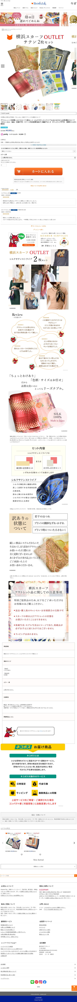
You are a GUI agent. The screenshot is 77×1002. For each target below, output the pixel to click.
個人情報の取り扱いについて (8, 971)
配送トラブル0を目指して (8, 929)
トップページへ (5, 978)
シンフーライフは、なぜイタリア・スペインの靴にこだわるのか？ (19, 951)
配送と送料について (46, 886)
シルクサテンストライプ (16, 29)
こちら (40, 731)
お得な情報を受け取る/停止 (8, 934)
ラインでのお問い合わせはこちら (53, 909)
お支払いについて (7, 886)
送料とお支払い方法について (29, 891)
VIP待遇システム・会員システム (9, 936)
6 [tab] (40, 27)
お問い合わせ (44, 904)
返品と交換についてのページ (28, 821)
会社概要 (43, 943)
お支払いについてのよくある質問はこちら (12, 895)
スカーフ (7, 29)
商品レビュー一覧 (44, 934)
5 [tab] (39, 27)
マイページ (42, 927)
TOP (3, 29)
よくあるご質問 (5, 968)
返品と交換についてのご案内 (26, 913)
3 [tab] (36, 27)
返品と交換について (8, 904)
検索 (72, 3)
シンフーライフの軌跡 (7, 946)
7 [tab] (41, 27)
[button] (3, 843)
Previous (2, 20)
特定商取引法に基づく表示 (8, 975)
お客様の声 (4, 955)
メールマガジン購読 (44, 932)
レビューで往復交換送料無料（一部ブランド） (13, 932)
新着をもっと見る (38, 866)
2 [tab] (35, 27)
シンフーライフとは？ (8, 943)
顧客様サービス (6, 921)
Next (75, 20)
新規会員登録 (42, 925)
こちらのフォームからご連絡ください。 (55, 907)
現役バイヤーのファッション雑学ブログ (11, 949)
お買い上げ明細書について (8, 927)
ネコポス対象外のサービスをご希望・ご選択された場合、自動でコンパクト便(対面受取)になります (24, 148)
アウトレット (8, 30)
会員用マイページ (46, 921)
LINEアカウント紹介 (44, 929)
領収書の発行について (7, 925)
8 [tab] (42, 27)
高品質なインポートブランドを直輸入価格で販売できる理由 (17, 953)
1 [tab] (34, 27)
